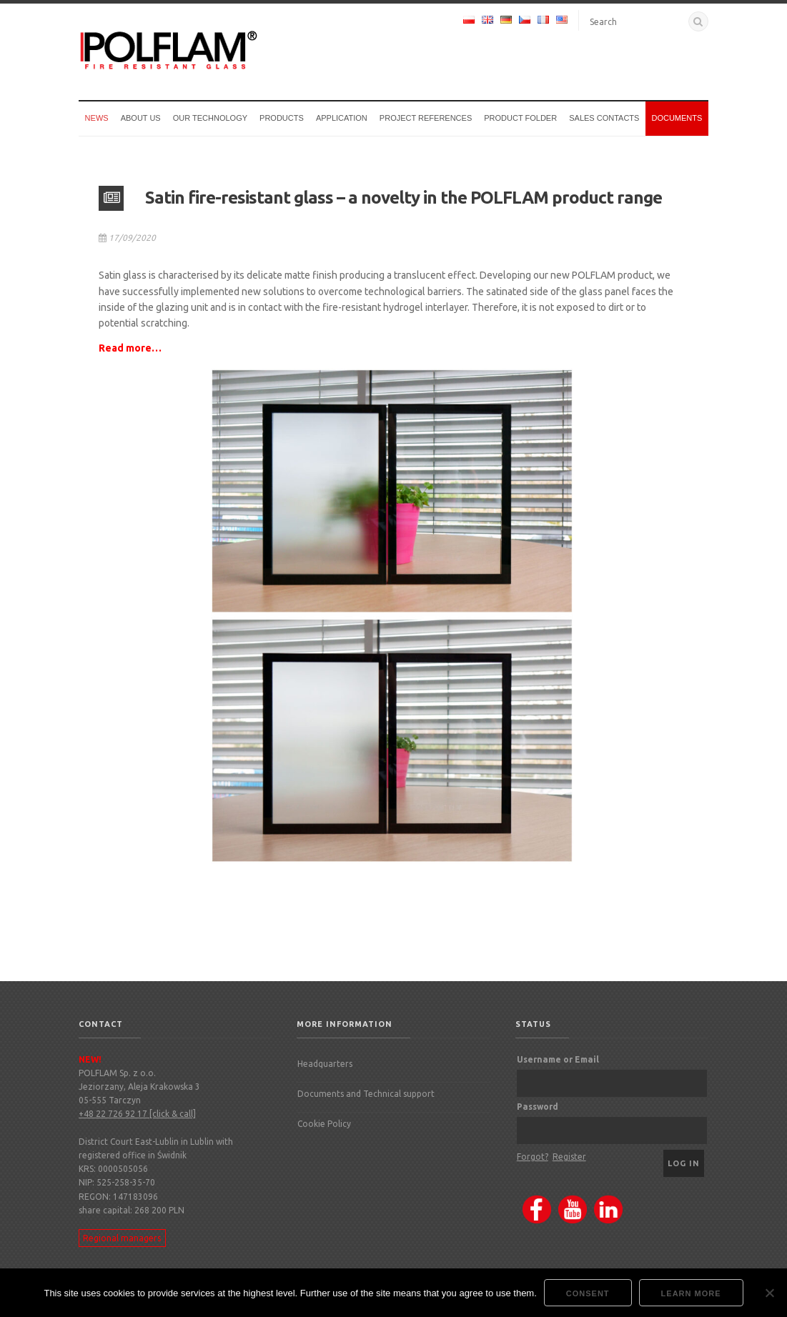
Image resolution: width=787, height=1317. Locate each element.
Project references (426, 118)
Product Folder (520, 118)
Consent (588, 1293)
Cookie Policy (324, 1123)
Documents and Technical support (366, 1093)
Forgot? (532, 1156)
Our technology (210, 118)
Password (537, 1106)
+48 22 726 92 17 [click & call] (137, 1113)
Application (341, 118)
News (97, 118)
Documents (676, 118)
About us (141, 118)
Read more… (130, 348)
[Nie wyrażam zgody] (769, 1293)
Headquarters (324, 1063)
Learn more (691, 1293)
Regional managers (122, 1238)
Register (569, 1156)
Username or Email (558, 1059)
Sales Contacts (604, 118)
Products (281, 118)
